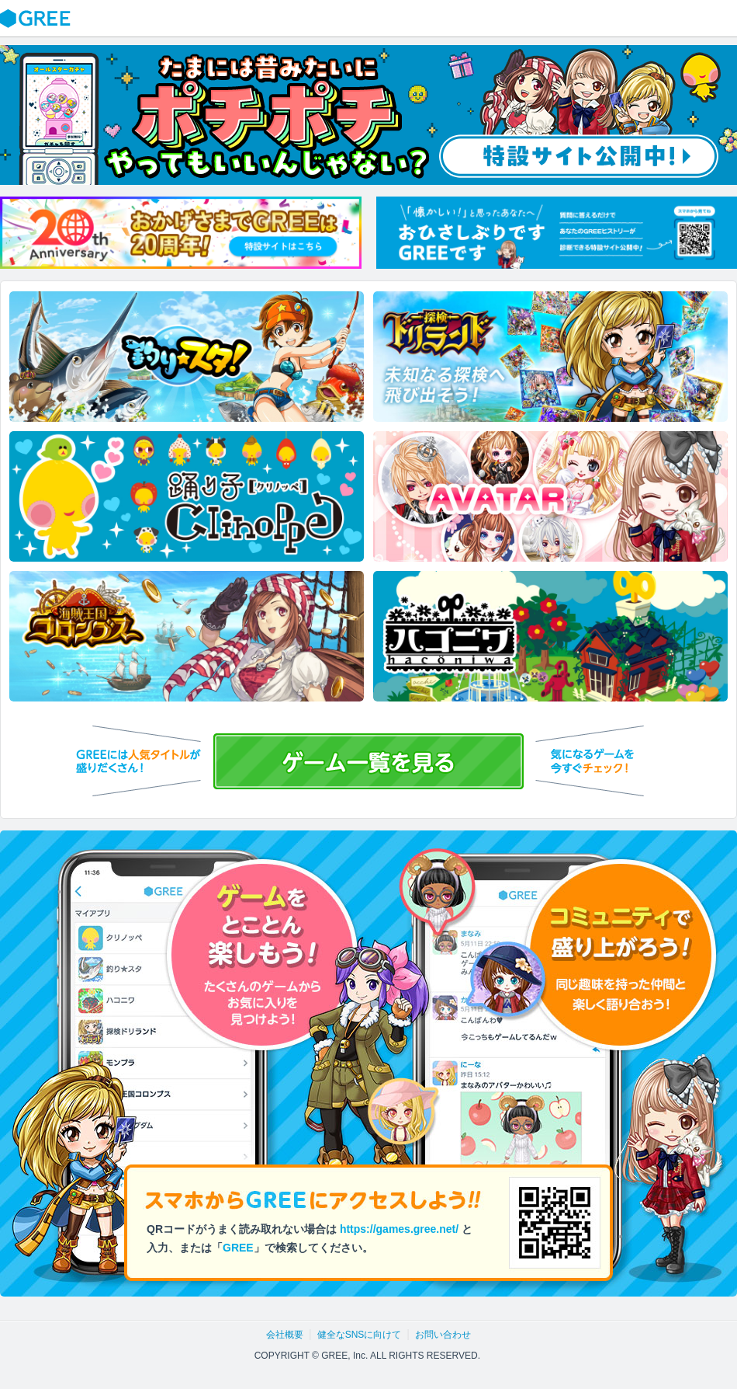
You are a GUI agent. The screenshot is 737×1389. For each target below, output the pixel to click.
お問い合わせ (443, 1334)
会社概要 (284, 1334)
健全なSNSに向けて (359, 1334)
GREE (37, 18)
